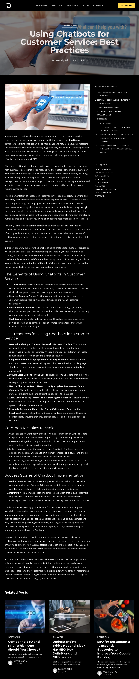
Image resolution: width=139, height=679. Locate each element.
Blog (86, 5)
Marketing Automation (105, 189)
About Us (57, 5)
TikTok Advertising (103, 193)
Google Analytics (102, 183)
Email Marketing (102, 176)
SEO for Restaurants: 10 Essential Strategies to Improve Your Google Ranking (116, 148)
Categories (102, 119)
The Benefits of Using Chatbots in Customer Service (112, 94)
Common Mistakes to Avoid (109, 107)
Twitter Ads (100, 196)
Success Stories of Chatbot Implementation (109, 113)
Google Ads (100, 179)
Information (69, 25)
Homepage (41, 5)
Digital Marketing (103, 169)
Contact (98, 5)
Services (72, 5)
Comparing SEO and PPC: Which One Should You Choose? (115, 129)
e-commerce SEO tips (104, 173)
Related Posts (106, 123)
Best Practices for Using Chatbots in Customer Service (113, 101)
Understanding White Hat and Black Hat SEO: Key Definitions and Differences (116, 138)
